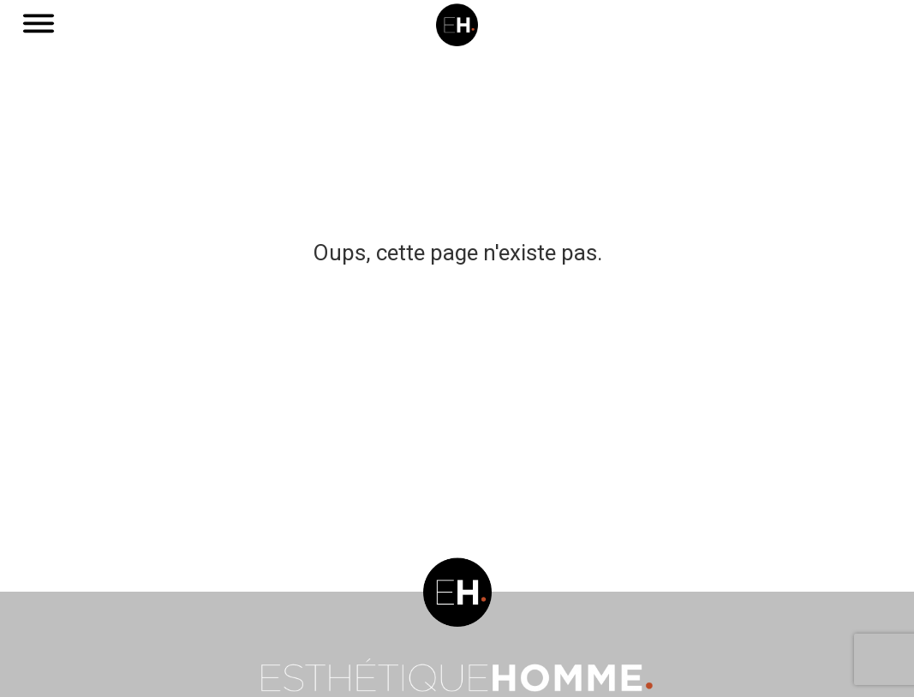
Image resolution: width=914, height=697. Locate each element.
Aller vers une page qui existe (457, 295)
